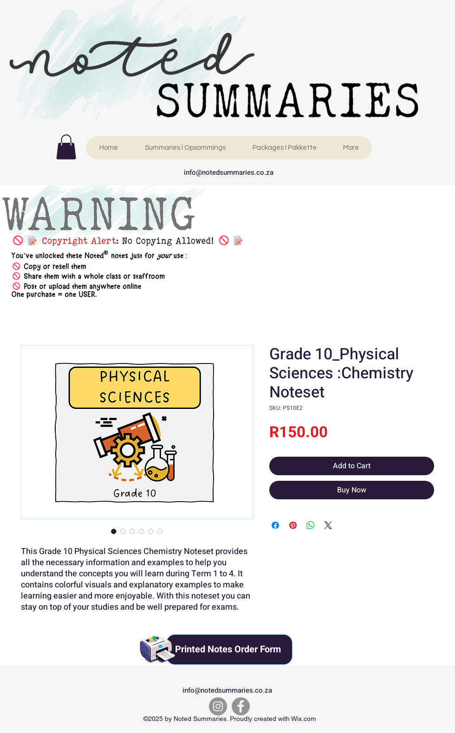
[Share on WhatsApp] (310, 525)
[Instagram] (218, 706)
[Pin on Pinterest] (293, 525)
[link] (66, 146)
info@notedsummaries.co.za (228, 172)
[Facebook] (241, 706)
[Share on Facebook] (275, 525)
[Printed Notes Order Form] (229, 649)
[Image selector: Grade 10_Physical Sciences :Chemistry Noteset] (113, 531)
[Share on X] (328, 525)
